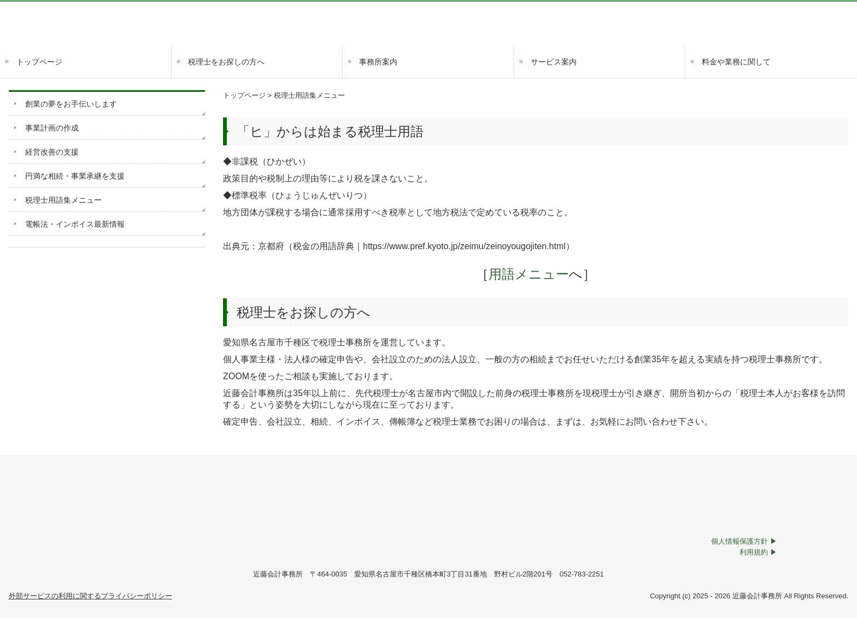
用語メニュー (522, 274)
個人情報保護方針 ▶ (744, 541)
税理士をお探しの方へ (226, 61)
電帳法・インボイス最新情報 (75, 224)
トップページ (39, 61)
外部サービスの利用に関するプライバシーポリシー (90, 596)
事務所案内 (378, 61)
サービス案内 (554, 61)
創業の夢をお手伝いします (71, 103)
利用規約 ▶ (758, 552)
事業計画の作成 (52, 127)
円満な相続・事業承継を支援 (75, 176)
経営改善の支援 (52, 152)
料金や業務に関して (736, 61)
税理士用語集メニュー (63, 200)
